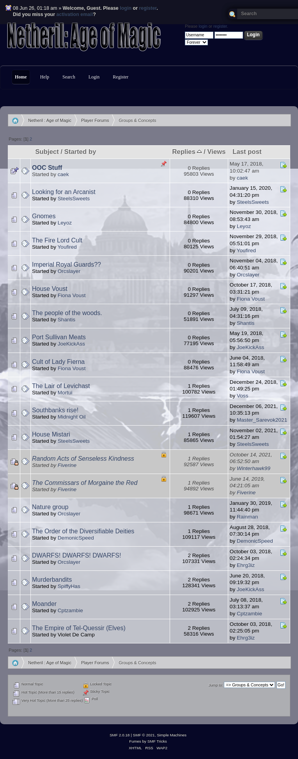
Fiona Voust (72, 295)
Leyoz (65, 223)
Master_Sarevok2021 (262, 420)
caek (63, 174)
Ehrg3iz (246, 565)
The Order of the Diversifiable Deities (83, 531)
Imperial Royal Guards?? (66, 264)
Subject (47, 151)
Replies (187, 151)
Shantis (66, 319)
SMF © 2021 (144, 735)
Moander (44, 603)
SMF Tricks (157, 741)
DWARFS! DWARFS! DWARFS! (76, 555)
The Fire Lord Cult (57, 240)
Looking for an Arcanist (64, 192)
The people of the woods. (67, 313)
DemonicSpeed (76, 538)
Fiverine (67, 465)
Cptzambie (70, 610)
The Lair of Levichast (61, 386)
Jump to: (216, 685)
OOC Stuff (47, 167)
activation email (75, 14)
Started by (80, 151)
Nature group (50, 507)
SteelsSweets (74, 198)
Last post (246, 151)
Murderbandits (52, 579)
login (125, 8)
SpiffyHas (69, 586)
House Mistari (51, 434)
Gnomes (43, 216)
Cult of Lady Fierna (58, 361)
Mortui (65, 393)
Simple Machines (171, 735)
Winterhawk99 (253, 468)
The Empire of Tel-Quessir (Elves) (79, 628)
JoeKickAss (71, 344)
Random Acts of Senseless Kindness (83, 458)
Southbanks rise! (55, 410)
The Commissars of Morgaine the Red (84, 482)
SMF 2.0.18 (120, 735)
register (147, 8)
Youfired (67, 247)
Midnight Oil (72, 417)
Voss (242, 396)
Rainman (247, 517)
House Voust (49, 288)
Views (216, 151)
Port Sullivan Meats (59, 337)
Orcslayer (69, 271)
